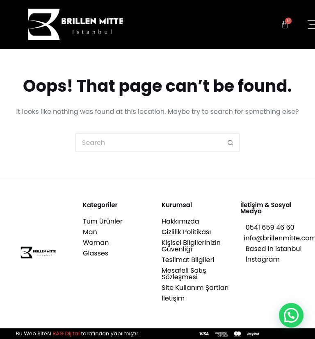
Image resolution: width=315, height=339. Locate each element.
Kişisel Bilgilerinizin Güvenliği (191, 246)
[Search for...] (148, 142)
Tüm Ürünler (103, 221)
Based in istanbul (270, 248)
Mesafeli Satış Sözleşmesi (184, 274)
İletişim (173, 298)
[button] (291, 315)
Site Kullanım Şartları (195, 287)
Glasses (95, 253)
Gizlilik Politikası (186, 232)
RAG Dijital (66, 333)
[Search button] (230, 142)
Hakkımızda (180, 221)
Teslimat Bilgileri (188, 259)
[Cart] (285, 25)
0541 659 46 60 (267, 227)
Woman (96, 242)
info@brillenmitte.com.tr (275, 238)
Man (90, 232)
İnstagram (260, 259)
